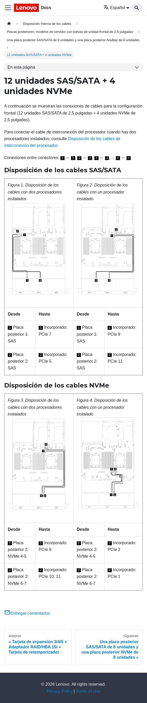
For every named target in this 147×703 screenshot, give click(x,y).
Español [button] (114, 7)
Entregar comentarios (27, 613)
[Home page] (9, 24)
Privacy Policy (60, 691)
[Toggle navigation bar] (8, 8)
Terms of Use (88, 691)
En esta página (21, 67)
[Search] (137, 8)
